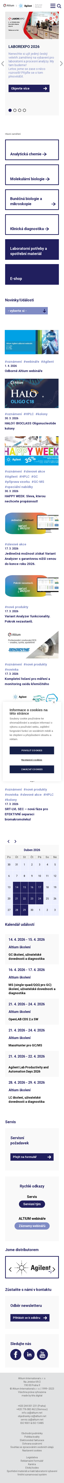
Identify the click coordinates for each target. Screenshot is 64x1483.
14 (16, 887)
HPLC (30, 414)
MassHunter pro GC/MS (25, 1045)
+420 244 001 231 (27, 1405)
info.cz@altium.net (32, 1412)
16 (32, 887)
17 (39, 887)
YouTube (42, 1354)
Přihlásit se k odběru (26, 1317)
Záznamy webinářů (32, 1226)
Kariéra (32, 1464)
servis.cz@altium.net (32, 1419)
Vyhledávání (59, 6)
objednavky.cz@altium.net (32, 1416)
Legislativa (32, 1457)
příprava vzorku (18, 482)
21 (16, 898)
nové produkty (17, 607)
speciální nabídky (20, 487)
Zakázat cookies (32, 769)
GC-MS (39, 482)
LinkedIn (29, 1354)
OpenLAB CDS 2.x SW (23, 1019)
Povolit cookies (32, 750)
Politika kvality (32, 1436)
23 (32, 898)
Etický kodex (32, 1467)
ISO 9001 (25, 1423)
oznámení (14, 362)
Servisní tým (32, 1204)
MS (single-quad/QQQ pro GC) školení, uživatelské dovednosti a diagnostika (32, 989)
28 (16, 910)
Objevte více (20, 88)
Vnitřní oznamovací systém (32, 1474)
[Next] (61, 63)
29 (24, 910)
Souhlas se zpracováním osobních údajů (32, 1447)
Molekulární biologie (27, 179)
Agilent (48, 362)
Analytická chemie (25, 154)
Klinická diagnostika (27, 229)
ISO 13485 (38, 1423)
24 (39, 898)
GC (35, 477)
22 (24, 898)
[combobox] (26, 310)
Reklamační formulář (32, 1460)
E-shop (16, 278)
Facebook (15, 1354)
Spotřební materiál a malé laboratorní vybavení (32, 1471)
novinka (12, 669)
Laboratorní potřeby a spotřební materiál (28, 251)
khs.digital (37, 1395)
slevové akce (35, 471)
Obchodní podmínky (32, 1433)
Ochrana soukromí (32, 1443)
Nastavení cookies (32, 1450)
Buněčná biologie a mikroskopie (26, 201)
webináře (32, 362)
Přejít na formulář (25, 1157)
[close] (54, 702)
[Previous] (2, 63)
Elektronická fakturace (32, 1440)
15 (24, 887)
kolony (43, 414)
